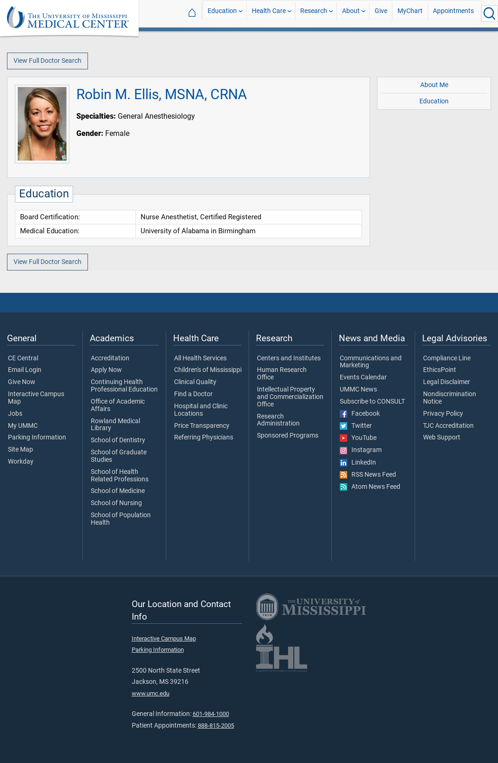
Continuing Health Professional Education (124, 385)
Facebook (360, 414)
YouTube (358, 438)
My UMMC (23, 426)
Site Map (20, 449)
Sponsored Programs (287, 435)
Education (222, 13)
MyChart (410, 13)
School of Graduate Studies (119, 456)
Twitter (356, 426)
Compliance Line (447, 358)
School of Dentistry (118, 440)
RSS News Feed (368, 475)
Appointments (453, 13)
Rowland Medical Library (115, 425)
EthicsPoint (439, 370)
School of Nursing (116, 503)
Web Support (441, 437)
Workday (21, 462)
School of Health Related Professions (119, 475)
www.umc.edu (150, 693)
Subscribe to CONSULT (372, 401)
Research (313, 13)
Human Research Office (282, 373)
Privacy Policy (443, 414)
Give (381, 13)
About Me (434, 85)
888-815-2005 (216, 725)
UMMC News (358, 389)
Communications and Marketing (371, 362)
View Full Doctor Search (47, 61)
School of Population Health (121, 519)
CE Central (23, 358)
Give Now (21, 382)
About (351, 13)
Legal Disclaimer (446, 382)
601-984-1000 (211, 713)
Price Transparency (201, 426)
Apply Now (106, 370)
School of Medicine (118, 491)
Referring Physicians (203, 437)
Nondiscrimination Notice (449, 398)
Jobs (15, 414)
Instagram (361, 450)
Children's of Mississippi (208, 370)
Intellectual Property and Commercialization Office (290, 397)
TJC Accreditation (448, 426)
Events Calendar (363, 377)
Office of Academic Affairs (118, 405)
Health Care (269, 13)
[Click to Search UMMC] (489, 13)
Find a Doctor (193, 394)
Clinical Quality (195, 382)
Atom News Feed (370, 487)
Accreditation (110, 358)
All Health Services (200, 358)
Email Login (24, 370)
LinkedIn (358, 462)
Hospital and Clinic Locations (201, 410)
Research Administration (278, 420)
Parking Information (37, 437)
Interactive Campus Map (36, 398)
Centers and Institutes (289, 358)
